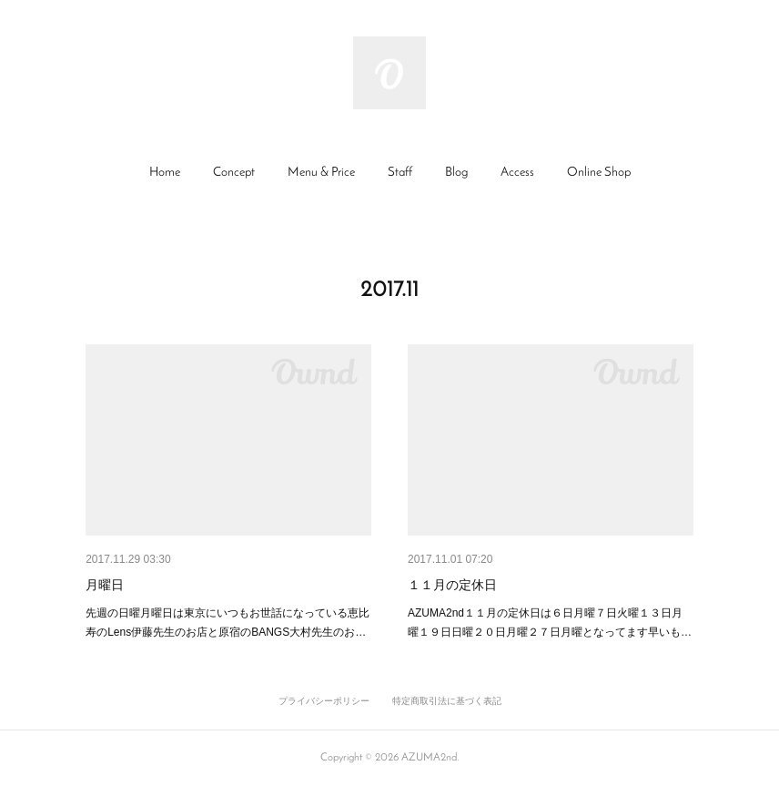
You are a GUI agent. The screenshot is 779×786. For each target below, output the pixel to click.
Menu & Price (321, 172)
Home (164, 172)
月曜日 (105, 584)
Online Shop (599, 172)
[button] (164, 173)
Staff (400, 172)
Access (517, 172)
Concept (234, 172)
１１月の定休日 (452, 584)
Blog (456, 172)
